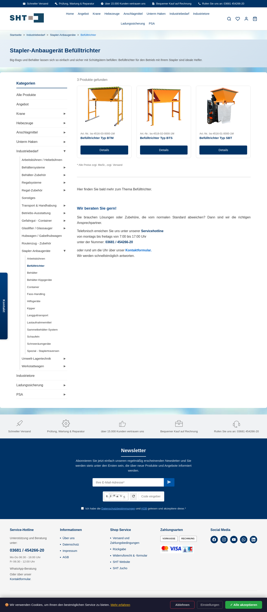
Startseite (15, 34)
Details (104, 150)
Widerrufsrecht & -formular (130, 555)
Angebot (83, 13)
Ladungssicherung (133, 23)
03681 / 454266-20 (27, 550)
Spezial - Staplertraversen (43, 350)
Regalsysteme (31, 182)
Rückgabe (119, 549)
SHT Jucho (120, 568)
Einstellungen (209, 604)
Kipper (31, 308)
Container (33, 287)
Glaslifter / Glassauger (37, 228)
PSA (152, 23)
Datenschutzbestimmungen (118, 508)
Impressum (70, 550)
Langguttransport (37, 315)
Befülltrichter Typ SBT (215, 138)
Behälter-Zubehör (34, 175)
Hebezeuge (112, 13)
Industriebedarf (179, 13)
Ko (128, 250)
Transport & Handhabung (39, 205)
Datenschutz (71, 544)
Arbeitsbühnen (36, 258)
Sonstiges (28, 198)
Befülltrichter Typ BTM (97, 138)
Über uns (69, 538)
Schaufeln (33, 336)
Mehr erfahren (120, 604)
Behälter (32, 272)
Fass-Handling (36, 294)
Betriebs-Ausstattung (36, 213)
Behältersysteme (33, 167)
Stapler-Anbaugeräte (63, 34)
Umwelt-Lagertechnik (36, 358)
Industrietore (201, 13)
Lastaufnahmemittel (39, 322)
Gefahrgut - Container (37, 220)
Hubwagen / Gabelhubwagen (42, 235)
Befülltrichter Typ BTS (156, 138)
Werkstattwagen (33, 366)
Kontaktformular (20, 579)
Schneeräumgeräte (39, 343)
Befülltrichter (35, 265)
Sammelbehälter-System (42, 329)
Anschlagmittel (133, 13)
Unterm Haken (156, 13)
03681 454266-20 (248, 431)
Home (70, 13)
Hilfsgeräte (33, 301)
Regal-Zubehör (32, 190)
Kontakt (4, 306)
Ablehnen (182, 604)
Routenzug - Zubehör (36, 243)
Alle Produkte (26, 95)
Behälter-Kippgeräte (39, 279)
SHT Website (121, 561)
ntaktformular (140, 250)
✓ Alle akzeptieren (243, 604)
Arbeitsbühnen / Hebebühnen (42, 159)
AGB (144, 508)
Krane (97, 13)
